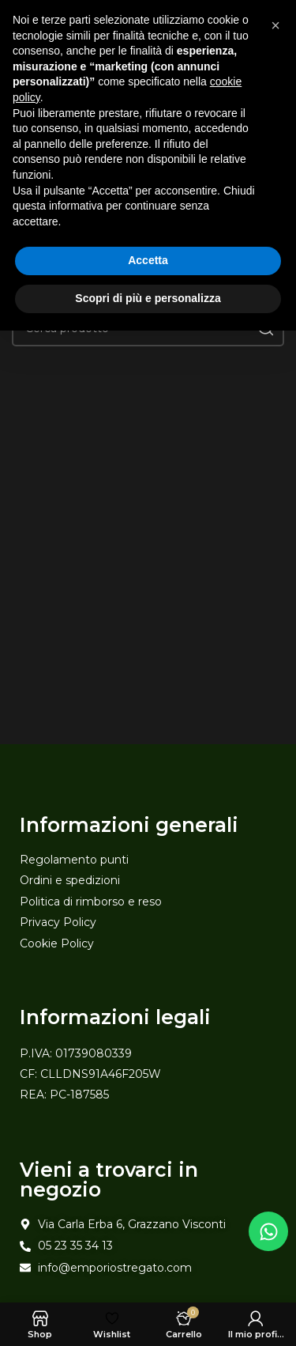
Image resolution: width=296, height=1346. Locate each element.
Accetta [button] (148, 260)
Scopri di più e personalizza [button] (147, 298)
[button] (275, 25)
